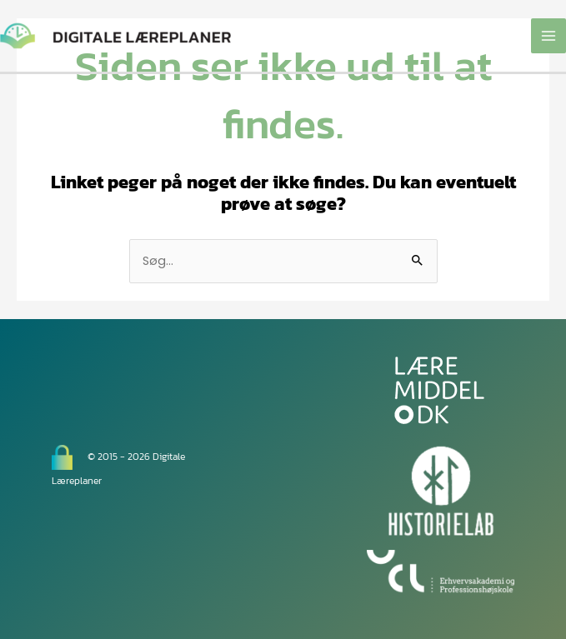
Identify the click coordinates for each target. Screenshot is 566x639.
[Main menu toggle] (548, 35)
